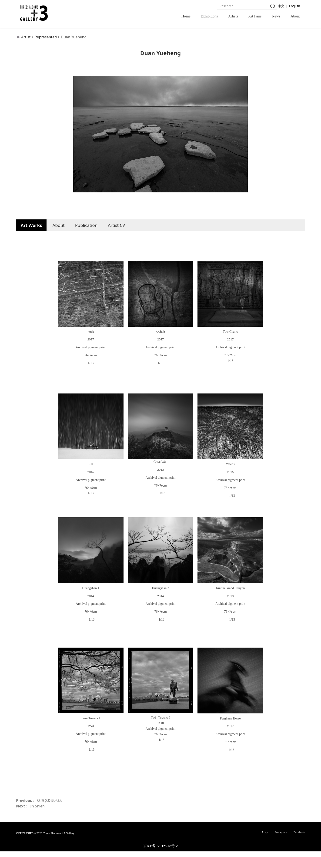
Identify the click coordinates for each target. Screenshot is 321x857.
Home (186, 16)
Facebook (299, 838)
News (276, 16)
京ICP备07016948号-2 (160, 851)
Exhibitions (209, 16)
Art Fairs (254, 16)
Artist (25, 42)
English (294, 6)
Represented (46, 42)
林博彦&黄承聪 (49, 806)
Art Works (31, 231)
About (295, 16)
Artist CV (116, 231)
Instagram (281, 838)
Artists (233, 16)
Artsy (264, 838)
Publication (86, 231)
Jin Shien (37, 811)
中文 (281, 6)
